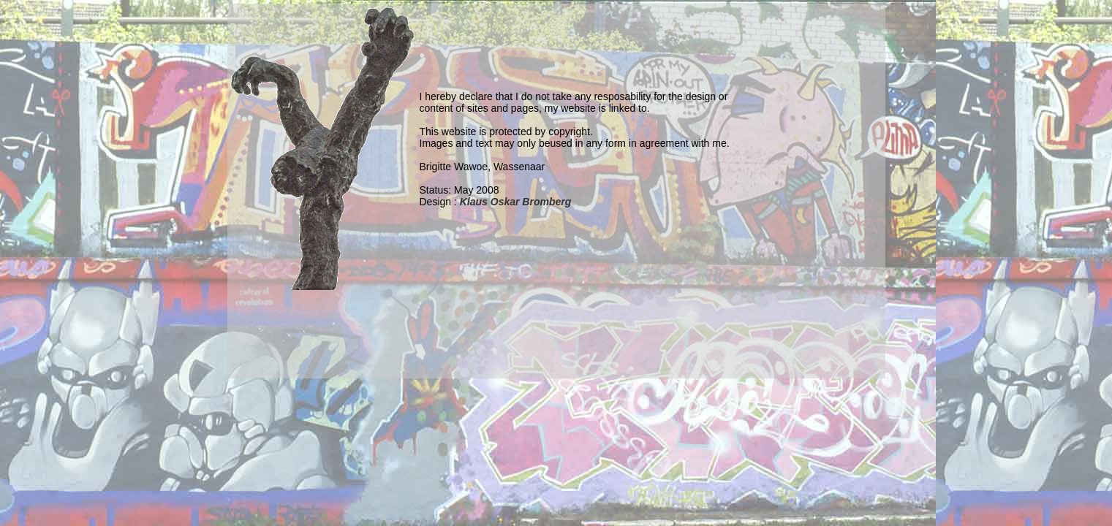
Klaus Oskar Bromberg (516, 201)
